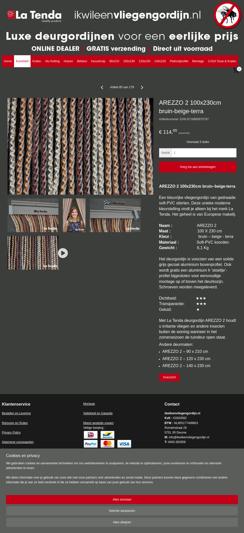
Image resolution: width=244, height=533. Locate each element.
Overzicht (169, 377)
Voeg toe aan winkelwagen (198, 167)
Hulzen (68, 61)
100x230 (129, 61)
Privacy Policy (11, 432)
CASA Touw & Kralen (222, 61)
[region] (89, 515)
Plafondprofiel (179, 61)
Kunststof (22, 61)
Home (8, 61)
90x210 (114, 61)
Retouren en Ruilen (15, 423)
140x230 (160, 61)
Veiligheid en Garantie (97, 413)
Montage (198, 61)
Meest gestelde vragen (98, 423)
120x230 (144, 61)
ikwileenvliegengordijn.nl (25, 465)
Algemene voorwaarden (18, 442)
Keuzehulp (98, 61)
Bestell (6, 413)
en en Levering (21, 413)
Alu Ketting (52, 61)
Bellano (82, 61)
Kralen (37, 61)
